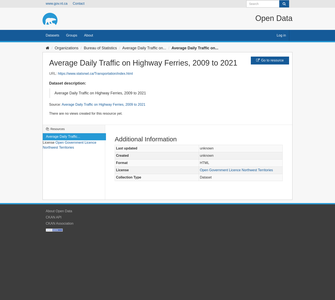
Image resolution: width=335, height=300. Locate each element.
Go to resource (270, 60)
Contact (78, 3)
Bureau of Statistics (100, 48)
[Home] (47, 48)
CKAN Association (59, 223)
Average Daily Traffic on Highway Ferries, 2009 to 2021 (103, 104)
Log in (281, 35)
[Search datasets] (267, 3)
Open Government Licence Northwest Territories (236, 170)
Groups (71, 35)
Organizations (66, 48)
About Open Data (59, 211)
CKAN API (54, 217)
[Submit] (284, 3)
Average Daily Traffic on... (144, 48)
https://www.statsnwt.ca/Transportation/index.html (95, 73)
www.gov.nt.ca (57, 3)
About (88, 35)
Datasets (52, 35)
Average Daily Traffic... (63, 136)
